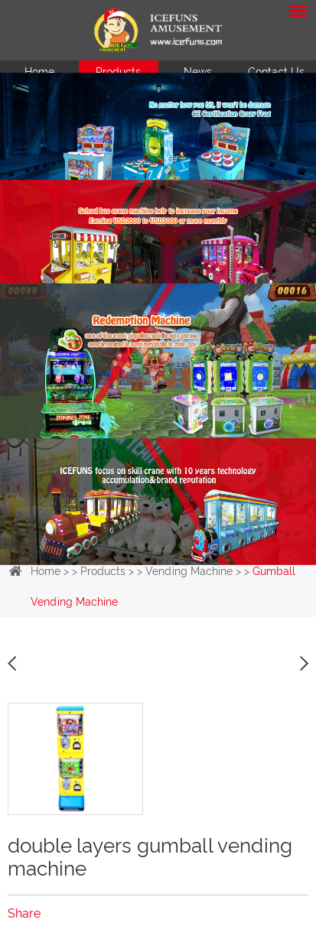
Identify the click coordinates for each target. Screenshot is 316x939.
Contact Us (276, 72)
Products (118, 72)
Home (39, 72)
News (198, 72)
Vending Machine (189, 571)
